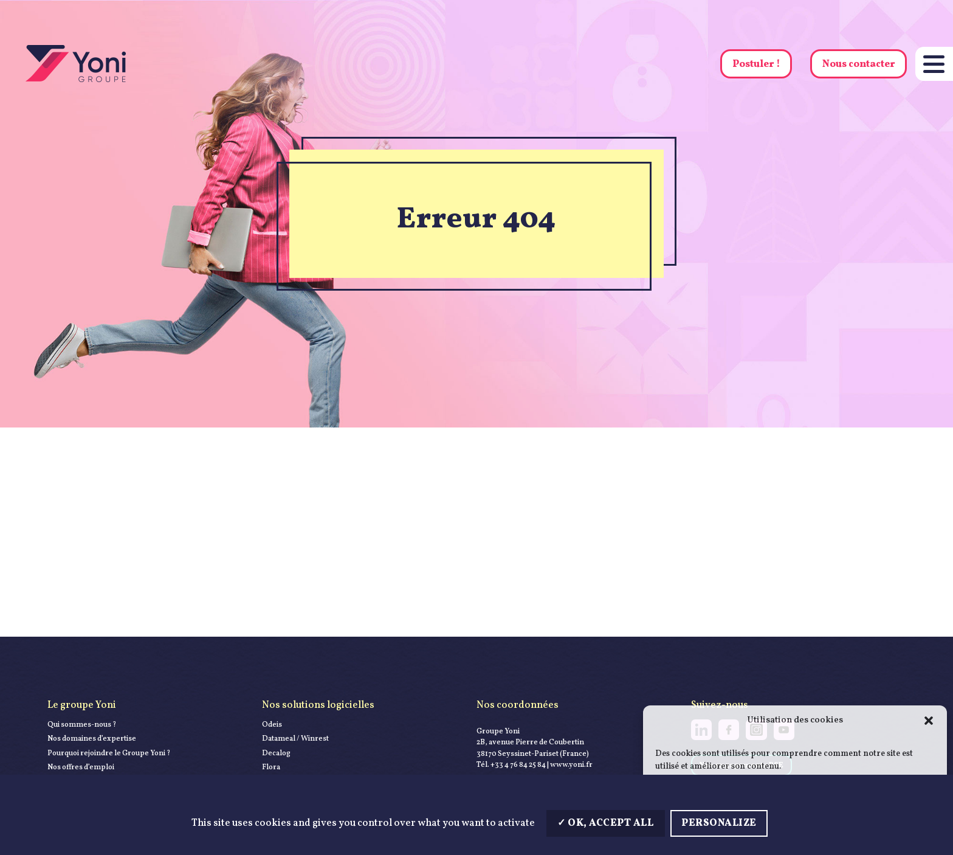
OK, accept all (605, 823)
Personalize (719, 823)
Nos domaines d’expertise (91, 738)
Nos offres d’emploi (80, 767)
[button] (929, 721)
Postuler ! (756, 64)
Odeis (272, 724)
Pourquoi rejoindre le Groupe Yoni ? (108, 753)
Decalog (276, 753)
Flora (271, 767)
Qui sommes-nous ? (81, 724)
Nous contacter (858, 64)
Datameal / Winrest (295, 738)
